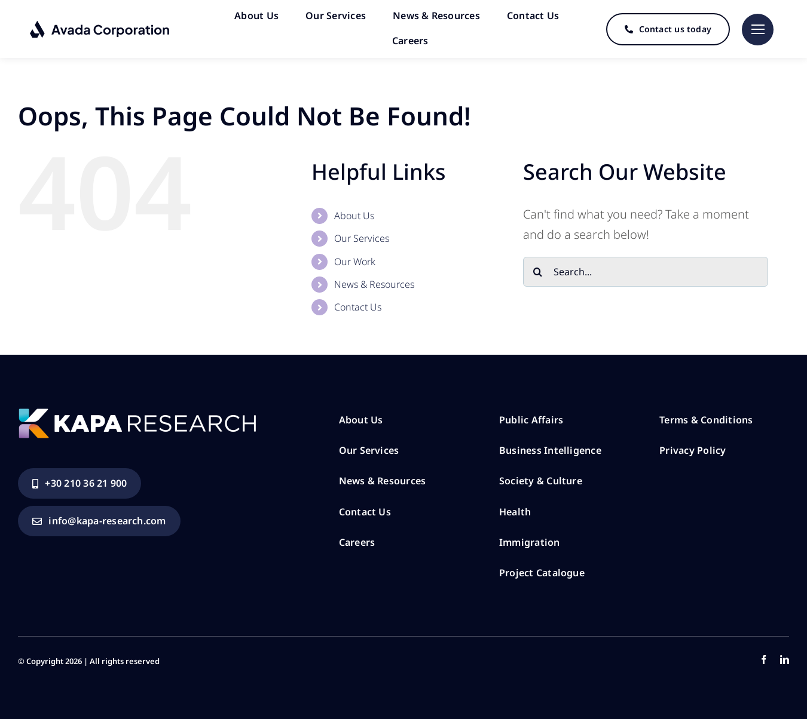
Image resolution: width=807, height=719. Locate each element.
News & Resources (374, 281)
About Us (354, 213)
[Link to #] (758, 29)
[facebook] (763, 657)
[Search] (538, 269)
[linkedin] (784, 657)
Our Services (361, 235)
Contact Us (357, 304)
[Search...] (645, 269)
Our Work (354, 259)
